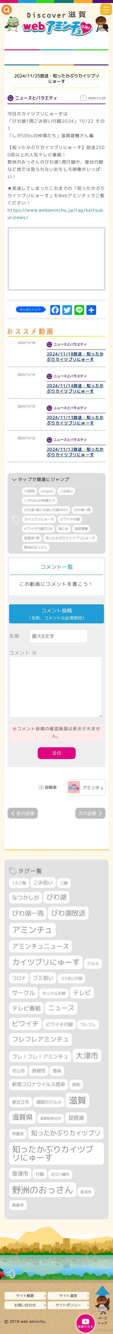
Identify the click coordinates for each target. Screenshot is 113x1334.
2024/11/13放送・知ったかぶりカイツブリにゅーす (75, 420)
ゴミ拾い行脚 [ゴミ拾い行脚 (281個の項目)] (71, 978)
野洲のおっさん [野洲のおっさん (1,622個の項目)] (42, 1190)
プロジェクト (56, 57)
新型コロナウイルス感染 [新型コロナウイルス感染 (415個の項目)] (38, 1084)
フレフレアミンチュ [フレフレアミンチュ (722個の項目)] (40, 1039)
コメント (23, 652)
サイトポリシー (68, 1305)
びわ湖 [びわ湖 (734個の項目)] (56, 897)
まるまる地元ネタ (22, 57)
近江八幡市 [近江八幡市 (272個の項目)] (60, 1174)
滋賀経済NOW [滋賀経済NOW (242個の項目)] (50, 1118)
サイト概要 (25, 1295)
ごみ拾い (66, 491)
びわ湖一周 (82, 509)
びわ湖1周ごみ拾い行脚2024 (46, 509)
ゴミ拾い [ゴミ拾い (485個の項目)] (43, 978)
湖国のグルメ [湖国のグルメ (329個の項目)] (48, 1102)
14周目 (29, 491)
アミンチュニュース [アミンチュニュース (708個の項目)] (40, 946)
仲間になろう (91, 42)
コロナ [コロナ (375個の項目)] (19, 978)
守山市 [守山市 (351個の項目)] (18, 1071)
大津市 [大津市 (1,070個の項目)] (87, 1055)
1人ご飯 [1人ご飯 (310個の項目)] (19, 883)
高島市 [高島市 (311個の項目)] (18, 1205)
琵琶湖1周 (31, 538)
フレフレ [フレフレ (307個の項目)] (88, 1024)
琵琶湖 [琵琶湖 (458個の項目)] (76, 1117)
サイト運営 (68, 1295)
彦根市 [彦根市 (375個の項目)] (39, 1071)
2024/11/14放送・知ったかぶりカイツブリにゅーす (75, 388)
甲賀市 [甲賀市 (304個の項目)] (18, 1134)
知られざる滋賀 (22, 42)
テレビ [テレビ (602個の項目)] (82, 993)
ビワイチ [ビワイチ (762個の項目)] (25, 1023)
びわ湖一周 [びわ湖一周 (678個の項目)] (28, 913)
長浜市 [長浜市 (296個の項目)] (85, 1191)
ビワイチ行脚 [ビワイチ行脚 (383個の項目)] (59, 1024)
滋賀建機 (81, 528)
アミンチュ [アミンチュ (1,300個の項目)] (32, 930)
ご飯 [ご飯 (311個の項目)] (64, 883)
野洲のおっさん (35, 547)
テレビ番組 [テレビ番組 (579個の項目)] (26, 1008)
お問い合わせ (25, 1305)
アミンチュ (93, 788)
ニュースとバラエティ (91, 57)
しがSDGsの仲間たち (39, 500)
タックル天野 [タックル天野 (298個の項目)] (54, 993)
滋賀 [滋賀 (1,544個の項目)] (77, 1100)
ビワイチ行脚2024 (38, 528)
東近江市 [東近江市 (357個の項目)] (20, 1102)
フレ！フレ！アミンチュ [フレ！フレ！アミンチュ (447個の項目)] (40, 1056)
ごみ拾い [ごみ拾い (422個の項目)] (43, 882)
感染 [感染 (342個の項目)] (57, 1071)
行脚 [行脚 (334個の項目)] (40, 1174)
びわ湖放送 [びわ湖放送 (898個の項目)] (68, 913)
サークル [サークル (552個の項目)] (23, 993)
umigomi (47, 491)
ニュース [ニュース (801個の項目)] (61, 1007)
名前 (14, 635)
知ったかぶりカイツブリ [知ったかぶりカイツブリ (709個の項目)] (66, 1133)
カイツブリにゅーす (39, 519)
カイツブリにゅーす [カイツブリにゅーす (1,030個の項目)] (46, 962)
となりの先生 (56, 42)
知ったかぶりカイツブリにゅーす (70, 538)
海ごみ (63, 528)
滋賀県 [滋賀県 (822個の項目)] (22, 1117)
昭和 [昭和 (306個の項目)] (76, 1084)
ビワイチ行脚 (70, 519)
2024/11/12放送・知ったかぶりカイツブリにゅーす (75, 452)
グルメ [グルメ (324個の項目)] (93, 963)
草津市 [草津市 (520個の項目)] (20, 1173)
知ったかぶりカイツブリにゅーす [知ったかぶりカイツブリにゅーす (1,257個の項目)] (52, 1153)
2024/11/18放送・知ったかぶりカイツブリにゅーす (75, 356)
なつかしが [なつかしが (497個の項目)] (25, 897)
